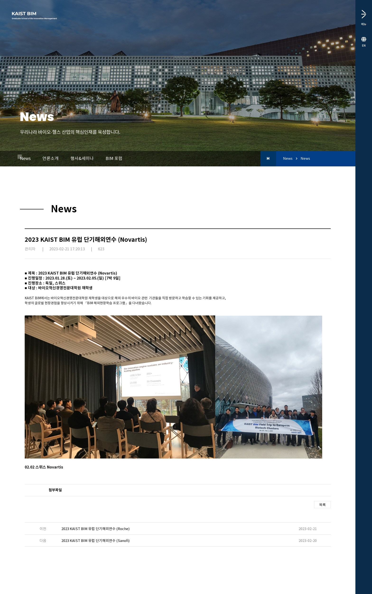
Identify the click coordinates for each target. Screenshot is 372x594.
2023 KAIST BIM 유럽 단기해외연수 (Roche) (95, 529)
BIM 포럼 (114, 158)
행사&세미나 (82, 158)
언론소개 (50, 158)
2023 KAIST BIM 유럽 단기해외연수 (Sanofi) (95, 541)
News (25, 158)
